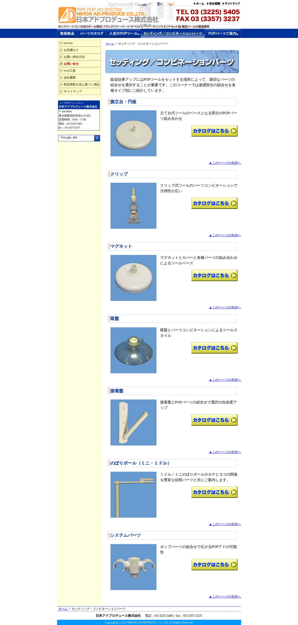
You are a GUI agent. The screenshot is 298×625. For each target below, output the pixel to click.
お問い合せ (71, 64)
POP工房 (70, 70)
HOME (68, 43)
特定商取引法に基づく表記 (82, 84)
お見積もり (71, 50)
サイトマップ (73, 91)
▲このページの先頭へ (225, 163)
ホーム (110, 43)
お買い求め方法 (74, 57)
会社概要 (70, 77)
